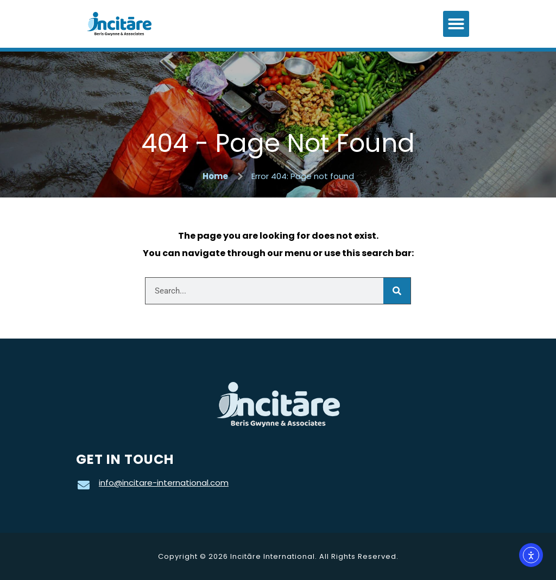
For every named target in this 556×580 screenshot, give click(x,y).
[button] (456, 24)
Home (215, 176)
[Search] (396, 291)
